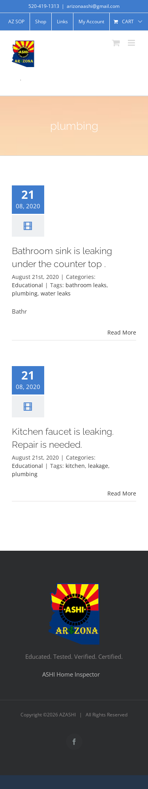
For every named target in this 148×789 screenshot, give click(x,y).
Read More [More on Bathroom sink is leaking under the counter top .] (121, 332)
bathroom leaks (86, 285)
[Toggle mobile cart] (116, 43)
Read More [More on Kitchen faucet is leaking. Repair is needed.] (121, 493)
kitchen (75, 465)
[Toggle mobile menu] (132, 43)
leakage (98, 465)
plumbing (24, 293)
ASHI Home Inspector (71, 674)
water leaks (56, 293)
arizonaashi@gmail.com (93, 6)
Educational (27, 285)
